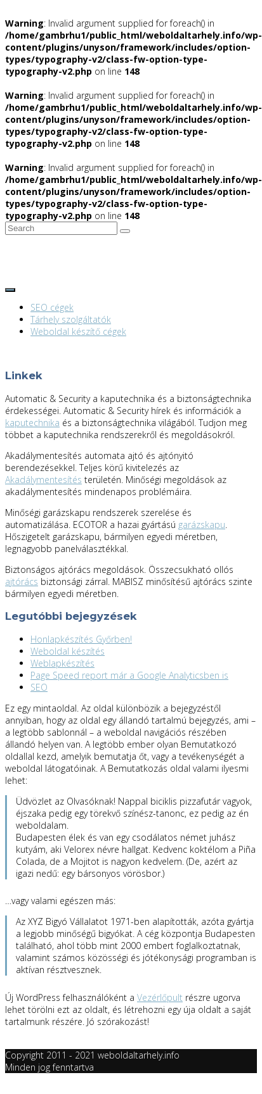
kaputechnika (32, 423)
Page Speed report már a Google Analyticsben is (129, 675)
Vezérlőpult (160, 997)
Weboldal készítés (67, 651)
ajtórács (21, 581)
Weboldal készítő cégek (78, 331)
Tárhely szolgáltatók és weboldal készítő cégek (101, 257)
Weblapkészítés (62, 663)
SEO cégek (52, 307)
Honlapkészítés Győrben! (81, 639)
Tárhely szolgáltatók (70, 319)
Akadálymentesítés (43, 480)
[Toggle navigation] (10, 290)
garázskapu (201, 525)
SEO (39, 687)
